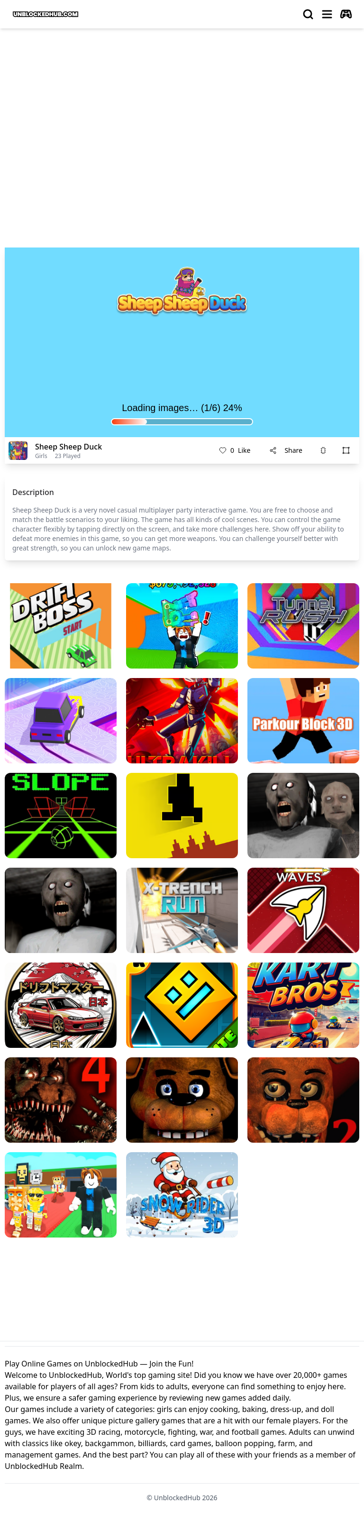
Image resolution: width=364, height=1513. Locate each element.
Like (234, 450)
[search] (308, 14)
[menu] (327, 14)
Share (285, 450)
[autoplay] (346, 14)
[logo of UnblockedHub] (45, 14)
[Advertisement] (182, 107)
